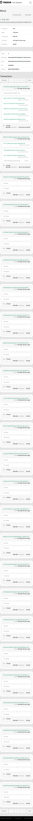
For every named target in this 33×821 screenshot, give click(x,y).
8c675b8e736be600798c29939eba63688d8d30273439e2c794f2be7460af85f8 (16, 232)
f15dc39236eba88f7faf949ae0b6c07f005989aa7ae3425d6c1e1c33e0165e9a (16, 675)
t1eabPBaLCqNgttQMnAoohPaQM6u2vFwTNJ (15, 119)
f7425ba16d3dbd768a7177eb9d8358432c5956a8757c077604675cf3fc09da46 (16, 619)
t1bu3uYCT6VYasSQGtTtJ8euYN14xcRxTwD (14, 103)
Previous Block (17, 15)
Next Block (28, 15)
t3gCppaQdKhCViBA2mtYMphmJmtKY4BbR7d (15, 114)
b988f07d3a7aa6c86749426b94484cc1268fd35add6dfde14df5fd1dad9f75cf (16, 536)
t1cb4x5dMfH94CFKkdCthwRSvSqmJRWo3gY (14, 150)
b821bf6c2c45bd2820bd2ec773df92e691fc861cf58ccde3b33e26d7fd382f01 (16, 343)
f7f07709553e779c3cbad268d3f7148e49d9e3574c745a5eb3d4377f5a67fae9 (16, 509)
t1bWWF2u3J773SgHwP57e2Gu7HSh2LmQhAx (16, 108)
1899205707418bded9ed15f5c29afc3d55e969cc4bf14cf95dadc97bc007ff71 (16, 137)
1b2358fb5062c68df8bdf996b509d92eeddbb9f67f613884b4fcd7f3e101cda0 (16, 370)
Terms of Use (18, 818)
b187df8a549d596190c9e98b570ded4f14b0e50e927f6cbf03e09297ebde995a (16, 758)
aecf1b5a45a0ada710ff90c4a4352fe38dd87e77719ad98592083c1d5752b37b (16, 315)
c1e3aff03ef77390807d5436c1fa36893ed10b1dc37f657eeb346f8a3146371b (16, 481)
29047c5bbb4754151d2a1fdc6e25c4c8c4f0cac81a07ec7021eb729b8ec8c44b (16, 426)
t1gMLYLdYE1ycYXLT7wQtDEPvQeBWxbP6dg (14, 98)
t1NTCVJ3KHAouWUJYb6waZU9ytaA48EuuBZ (14, 143)
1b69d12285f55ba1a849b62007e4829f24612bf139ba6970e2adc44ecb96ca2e (16, 730)
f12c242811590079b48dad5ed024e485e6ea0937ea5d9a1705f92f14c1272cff (16, 260)
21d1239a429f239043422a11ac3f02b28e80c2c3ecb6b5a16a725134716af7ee (16, 702)
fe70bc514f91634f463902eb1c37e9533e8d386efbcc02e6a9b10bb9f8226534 (16, 204)
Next (29, 80)
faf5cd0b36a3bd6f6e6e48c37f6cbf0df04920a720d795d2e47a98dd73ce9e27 (16, 564)
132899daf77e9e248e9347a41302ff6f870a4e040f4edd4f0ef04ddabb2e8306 (16, 177)
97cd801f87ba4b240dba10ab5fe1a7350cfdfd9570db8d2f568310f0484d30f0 (16, 86)
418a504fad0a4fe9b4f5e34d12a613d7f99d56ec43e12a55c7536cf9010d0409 (16, 785)
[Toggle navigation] (30, 2)
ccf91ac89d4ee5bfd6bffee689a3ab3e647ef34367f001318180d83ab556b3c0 (16, 398)
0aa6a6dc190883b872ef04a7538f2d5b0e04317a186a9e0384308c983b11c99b (16, 453)
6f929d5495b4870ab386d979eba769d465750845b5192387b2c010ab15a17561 (16, 592)
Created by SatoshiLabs (5, 818)
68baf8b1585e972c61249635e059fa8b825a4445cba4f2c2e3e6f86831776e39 (16, 287)
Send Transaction (28, 818)
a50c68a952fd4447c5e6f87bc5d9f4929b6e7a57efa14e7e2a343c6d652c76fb (16, 647)
